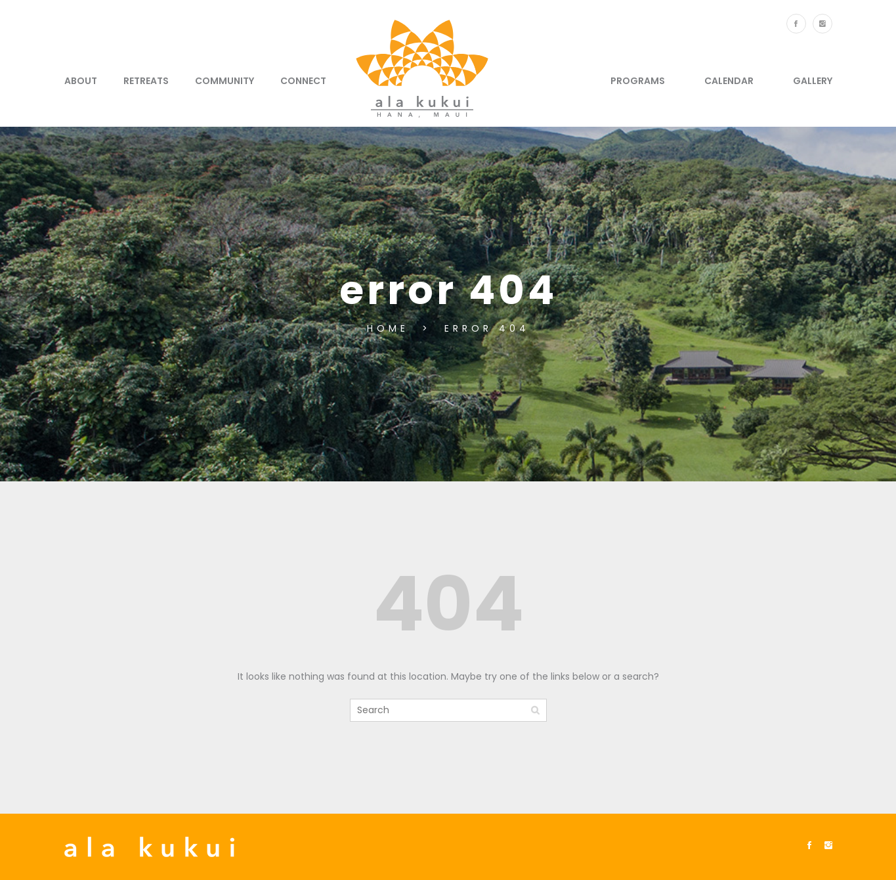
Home (391, 328)
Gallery (812, 80)
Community (224, 80)
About (80, 80)
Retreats (146, 80)
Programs (637, 80)
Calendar (729, 80)
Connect (303, 80)
